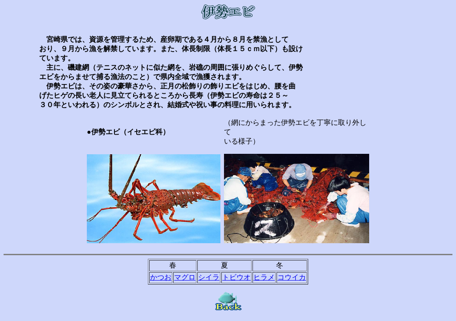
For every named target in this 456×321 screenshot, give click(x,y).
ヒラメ (264, 277)
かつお (160, 277)
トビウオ (236, 277)
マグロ (184, 277)
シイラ (209, 277)
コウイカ (291, 277)
